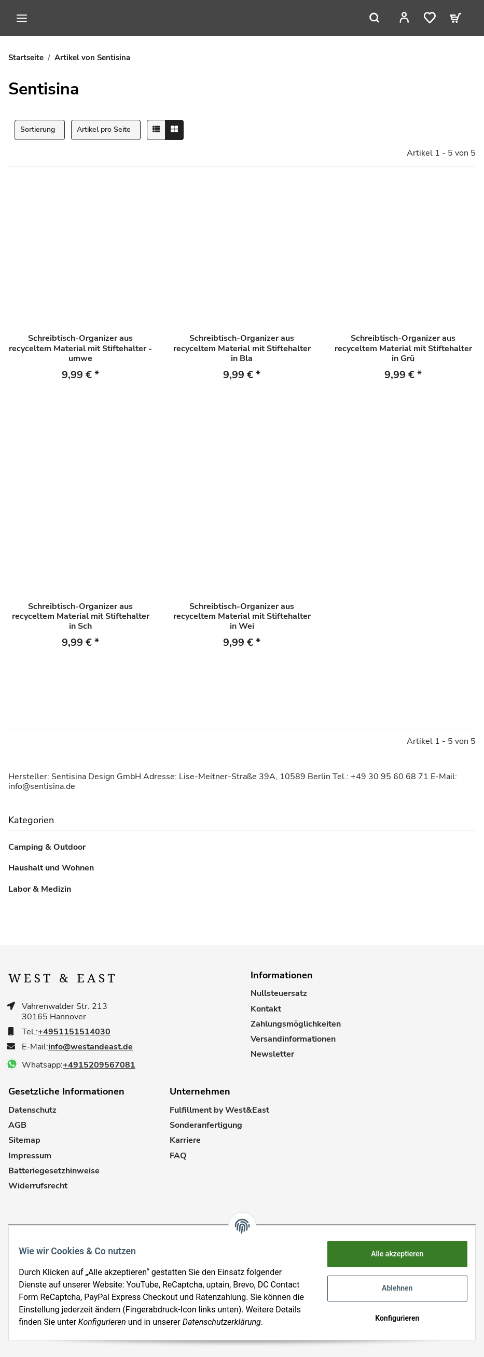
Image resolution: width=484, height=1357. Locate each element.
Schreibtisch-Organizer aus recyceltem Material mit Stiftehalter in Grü (403, 349)
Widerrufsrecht (37, 1186)
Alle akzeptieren (390, 1251)
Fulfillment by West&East (219, 1110)
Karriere (185, 1140)
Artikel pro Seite (104, 129)
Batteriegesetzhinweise (54, 1171)
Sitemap (24, 1140)
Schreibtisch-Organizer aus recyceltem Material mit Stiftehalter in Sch (80, 617)
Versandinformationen (293, 1039)
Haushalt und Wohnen (51, 868)
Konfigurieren (390, 1315)
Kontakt (266, 1009)
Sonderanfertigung (206, 1125)
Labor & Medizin (39, 889)
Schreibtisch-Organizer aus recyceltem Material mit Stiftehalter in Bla (242, 349)
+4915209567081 (99, 1065)
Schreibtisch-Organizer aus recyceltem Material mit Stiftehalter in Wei (242, 617)
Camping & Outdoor (47, 847)
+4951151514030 (74, 1032)
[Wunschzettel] (436, 17)
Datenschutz (32, 1110)
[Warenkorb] (459, 17)
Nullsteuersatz (279, 994)
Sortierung (37, 129)
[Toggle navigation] (22, 18)
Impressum (29, 1156)
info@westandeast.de (90, 1047)
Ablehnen (390, 1285)
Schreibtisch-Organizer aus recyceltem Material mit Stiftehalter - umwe (80, 349)
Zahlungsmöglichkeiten (296, 1024)
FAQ (178, 1156)
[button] (414, 17)
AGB (17, 1125)
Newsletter (272, 1054)
